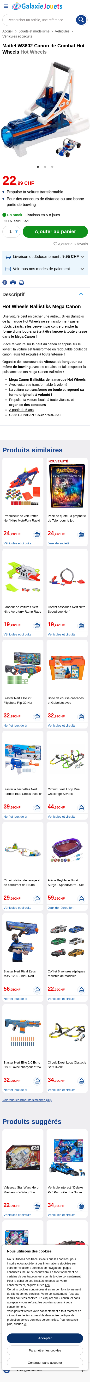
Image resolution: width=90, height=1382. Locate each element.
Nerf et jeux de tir (15, 725)
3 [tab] (52, 167)
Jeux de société (58, 543)
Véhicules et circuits (17, 36)
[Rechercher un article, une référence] (45, 20)
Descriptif (13, 294)
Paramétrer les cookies (45, 1350)
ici (25, 1324)
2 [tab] (45, 167)
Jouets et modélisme (34, 31)
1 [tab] (38, 167)
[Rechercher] (81, 20)
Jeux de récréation (60, 907)
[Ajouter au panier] (55, 232)
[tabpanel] (45, 110)
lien (47, 1285)
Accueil (8, 31)
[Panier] (84, 6)
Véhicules (62, 31)
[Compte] (72, 6)
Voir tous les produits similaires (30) (27, 1100)
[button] (45, 257)
